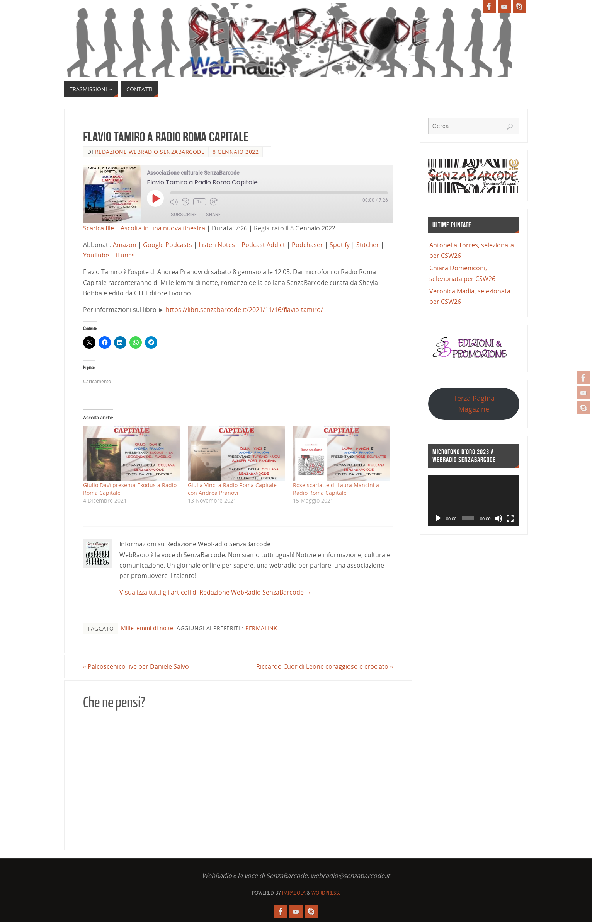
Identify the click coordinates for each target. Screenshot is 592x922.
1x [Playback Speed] (199, 202)
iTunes (125, 255)
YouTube (96, 255)
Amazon (124, 244)
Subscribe (184, 214)
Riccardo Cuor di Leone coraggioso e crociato (324, 666)
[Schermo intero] (510, 518)
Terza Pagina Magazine (474, 403)
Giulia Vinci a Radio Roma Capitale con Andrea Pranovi (232, 488)
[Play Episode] (155, 198)
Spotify (340, 244)
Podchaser (307, 244)
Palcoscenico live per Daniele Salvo (136, 666)
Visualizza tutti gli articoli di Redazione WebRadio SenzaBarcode (215, 592)
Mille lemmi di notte (147, 628)
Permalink (261, 628)
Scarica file (98, 228)
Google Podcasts (167, 244)
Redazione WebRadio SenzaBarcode (150, 151)
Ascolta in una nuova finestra (163, 228)
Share (213, 214)
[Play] (438, 518)
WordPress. (325, 893)
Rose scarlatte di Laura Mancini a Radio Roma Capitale (336, 488)
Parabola (294, 893)
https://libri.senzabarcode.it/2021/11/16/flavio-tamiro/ (244, 309)
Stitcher (367, 244)
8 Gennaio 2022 (236, 151)
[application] (473, 500)
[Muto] (498, 518)
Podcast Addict (263, 244)
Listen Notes (217, 244)
